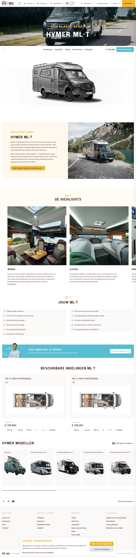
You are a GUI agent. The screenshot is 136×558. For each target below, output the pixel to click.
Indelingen (88, 49)
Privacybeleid (112, 525)
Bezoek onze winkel (114, 529)
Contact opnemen (120, 351)
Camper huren (70, 3)
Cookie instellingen (102, 549)
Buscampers (56, 3)
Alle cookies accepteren (102, 544)
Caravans (29, 3)
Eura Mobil (76, 536)
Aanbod (40, 529)
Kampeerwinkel (101, 3)
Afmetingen (48, 49)
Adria (74, 519)
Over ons (6, 519)
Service (114, 3)
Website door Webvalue (126, 555)
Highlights (59, 49)
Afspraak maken (125, 50)
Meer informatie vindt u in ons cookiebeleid (38, 552)
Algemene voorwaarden (116, 519)
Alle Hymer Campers (123, 444)
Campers (42, 3)
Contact (5, 529)
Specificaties (77, 49)
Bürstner (75, 522)
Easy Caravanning (79, 529)
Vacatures (6, 522)
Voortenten (86, 3)
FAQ (4, 525)
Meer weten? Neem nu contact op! (28, 168)
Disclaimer (110, 522)
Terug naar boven (126, 502)
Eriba (74, 532)
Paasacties (128, 3)
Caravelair (76, 525)
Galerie (67, 49)
